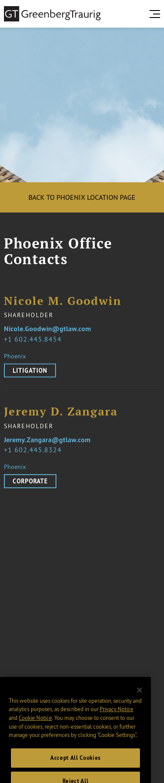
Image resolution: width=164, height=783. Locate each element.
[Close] (139, 698)
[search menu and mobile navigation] (156, 14)
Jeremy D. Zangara (61, 416)
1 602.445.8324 (35, 454)
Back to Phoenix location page (82, 197)
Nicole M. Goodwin (63, 301)
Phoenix (15, 356)
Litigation (30, 371)
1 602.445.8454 (35, 339)
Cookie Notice (35, 726)
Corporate (30, 485)
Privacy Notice (116, 717)
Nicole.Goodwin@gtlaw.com (47, 329)
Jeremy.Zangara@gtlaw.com (47, 444)
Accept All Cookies (75, 766)
